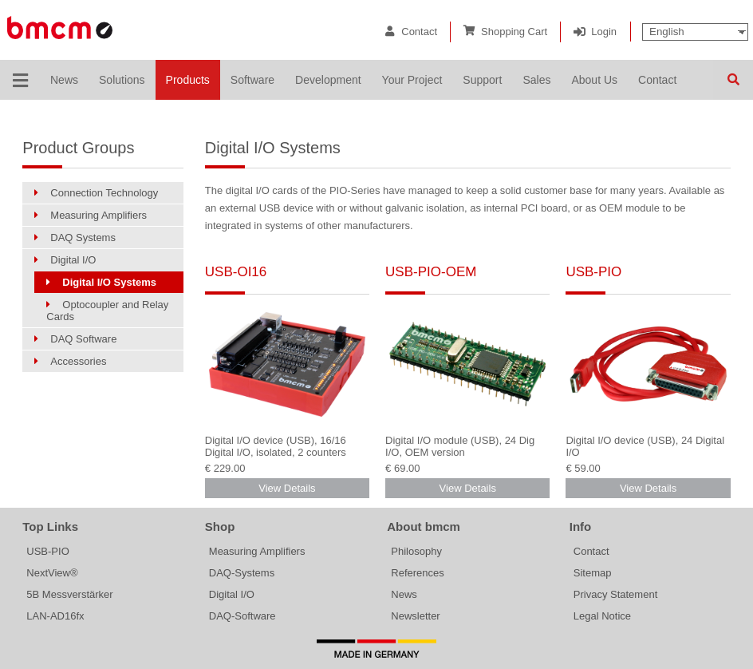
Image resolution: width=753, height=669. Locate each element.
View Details (286, 488)
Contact (419, 32)
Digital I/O (231, 594)
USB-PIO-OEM (430, 271)
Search (733, 80)
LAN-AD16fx (55, 616)
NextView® (51, 573)
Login (604, 32)
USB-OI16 (235, 271)
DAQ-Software (242, 616)
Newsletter (415, 616)
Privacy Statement (616, 594)
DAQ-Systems (241, 573)
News (404, 594)
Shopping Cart (514, 32)
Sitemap (593, 573)
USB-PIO (593, 271)
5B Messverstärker (69, 594)
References (417, 573)
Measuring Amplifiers (257, 551)
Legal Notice (602, 616)
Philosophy (416, 551)
